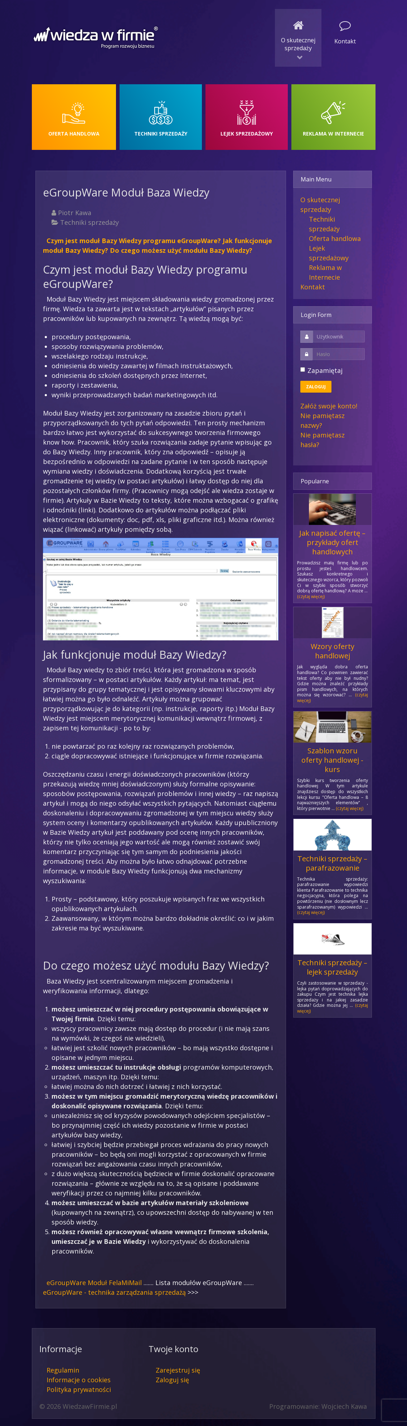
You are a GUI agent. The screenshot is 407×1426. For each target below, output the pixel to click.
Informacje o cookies (79, 1379)
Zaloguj (316, 387)
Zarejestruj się (178, 1370)
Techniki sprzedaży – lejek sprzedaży (332, 967)
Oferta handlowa (335, 238)
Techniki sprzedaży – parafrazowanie (332, 863)
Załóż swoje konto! (328, 406)
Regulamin (63, 1370)
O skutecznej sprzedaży (320, 204)
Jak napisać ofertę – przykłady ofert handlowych (332, 542)
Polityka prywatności (79, 1389)
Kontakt (312, 287)
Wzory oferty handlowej (332, 650)
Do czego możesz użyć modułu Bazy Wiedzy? (181, 250)
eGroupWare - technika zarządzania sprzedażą (114, 1292)
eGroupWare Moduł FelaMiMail (94, 1282)
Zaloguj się (172, 1379)
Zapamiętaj (325, 370)
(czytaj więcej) (311, 596)
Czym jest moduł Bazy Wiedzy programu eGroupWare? (134, 240)
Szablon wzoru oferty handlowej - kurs (332, 760)
